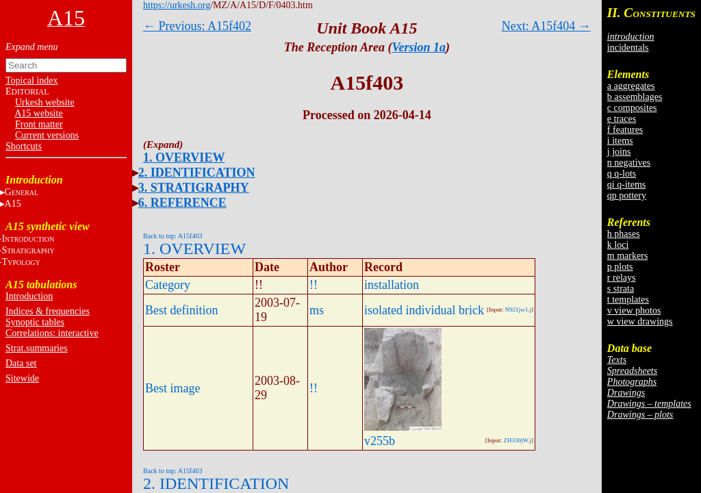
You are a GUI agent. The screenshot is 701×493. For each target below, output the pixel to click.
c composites (632, 108)
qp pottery (626, 195)
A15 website (38, 113)
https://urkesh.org (176, 5)
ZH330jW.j (517, 440)
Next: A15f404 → (546, 26)
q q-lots (621, 173)
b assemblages (634, 97)
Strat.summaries (36, 348)
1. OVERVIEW (184, 157)
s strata (620, 288)
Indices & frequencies (47, 311)
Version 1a (419, 47)
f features (625, 130)
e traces (621, 119)
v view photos (634, 310)
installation (391, 285)
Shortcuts (23, 146)
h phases (623, 234)
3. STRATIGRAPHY (193, 187)
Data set (20, 363)
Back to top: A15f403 (172, 236)
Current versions (47, 135)
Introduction (29, 296)
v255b (379, 441)
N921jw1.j (518, 309)
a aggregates (631, 86)
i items (620, 141)
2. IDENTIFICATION (196, 172)
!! (313, 285)
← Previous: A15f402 (197, 26)
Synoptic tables (34, 322)
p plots (620, 267)
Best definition (181, 310)
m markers (627, 256)
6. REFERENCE (182, 203)
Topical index (31, 80)
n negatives (628, 162)
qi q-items (626, 184)
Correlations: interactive (52, 333)
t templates (628, 299)
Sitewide (22, 378)
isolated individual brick (424, 310)
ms (316, 310)
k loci (618, 245)
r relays (621, 278)
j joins (619, 152)
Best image (172, 388)
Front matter (39, 124)
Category (167, 285)
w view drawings (640, 321)
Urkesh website (45, 102)
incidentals (628, 47)
